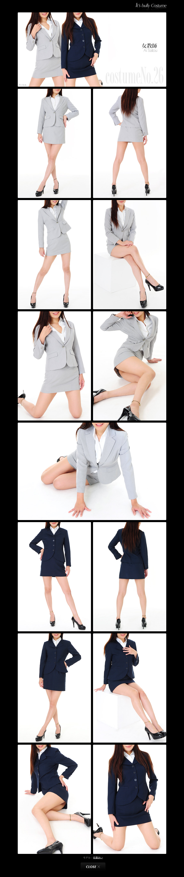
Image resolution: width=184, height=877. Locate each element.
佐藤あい (98, 857)
